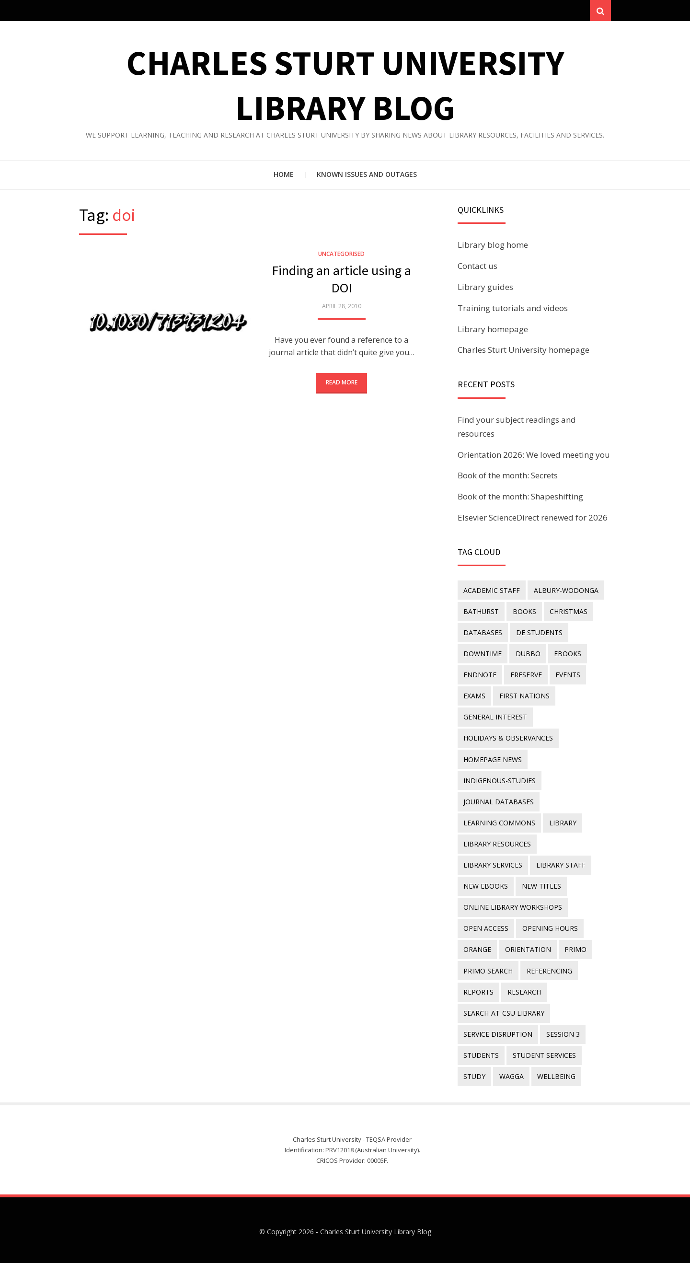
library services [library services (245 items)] (573, 842)
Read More (341, 383)
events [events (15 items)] (567, 674)
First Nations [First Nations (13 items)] (524, 695)
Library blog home (493, 245)
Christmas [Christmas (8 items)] (568, 611)
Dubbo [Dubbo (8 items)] (527, 653)
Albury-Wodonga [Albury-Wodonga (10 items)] (565, 590)
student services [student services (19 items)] (543, 1052)
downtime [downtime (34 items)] (482, 653)
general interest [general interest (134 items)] (495, 716)
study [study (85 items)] (474, 1073)
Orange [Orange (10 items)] (477, 947)
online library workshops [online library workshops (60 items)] (512, 905)
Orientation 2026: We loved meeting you (534, 454)
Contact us (477, 266)
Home (284, 174)
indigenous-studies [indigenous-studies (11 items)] (499, 779)
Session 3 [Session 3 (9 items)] (562, 1031)
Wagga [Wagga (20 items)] (511, 1073)
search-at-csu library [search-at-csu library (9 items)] (503, 1010)
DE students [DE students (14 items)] (539, 632)
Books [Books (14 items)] (524, 611)
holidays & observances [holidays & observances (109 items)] (508, 737)
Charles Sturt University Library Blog (375, 1228)
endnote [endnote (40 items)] (479, 674)
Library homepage (493, 329)
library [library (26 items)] (562, 821)
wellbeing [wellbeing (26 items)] (556, 1073)
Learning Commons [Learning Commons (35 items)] (499, 821)
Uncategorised (341, 254)
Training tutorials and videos (513, 307)
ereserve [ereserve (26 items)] (525, 674)
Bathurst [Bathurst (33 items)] (481, 611)
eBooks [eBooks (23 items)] (567, 653)
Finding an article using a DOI (341, 279)
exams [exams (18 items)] (474, 695)
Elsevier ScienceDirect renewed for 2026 (533, 517)
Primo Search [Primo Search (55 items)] (488, 968)
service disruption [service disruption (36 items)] (497, 1031)
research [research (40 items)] (523, 989)
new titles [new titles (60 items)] (483, 884)
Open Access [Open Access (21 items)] (485, 926)
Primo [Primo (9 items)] (575, 947)
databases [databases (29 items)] (482, 632)
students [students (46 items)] (481, 1052)
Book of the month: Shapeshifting (520, 496)
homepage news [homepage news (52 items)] (492, 758)
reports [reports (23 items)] (478, 989)
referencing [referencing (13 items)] (549, 968)
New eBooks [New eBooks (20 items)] (548, 863)
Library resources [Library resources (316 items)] (497, 842)
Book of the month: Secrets (508, 475)
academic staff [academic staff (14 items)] (491, 590)
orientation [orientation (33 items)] (528, 947)
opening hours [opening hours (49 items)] (549, 926)
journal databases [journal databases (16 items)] (498, 800)
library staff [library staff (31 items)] (488, 863)
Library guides (485, 287)
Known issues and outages (367, 174)
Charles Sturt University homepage (523, 350)
